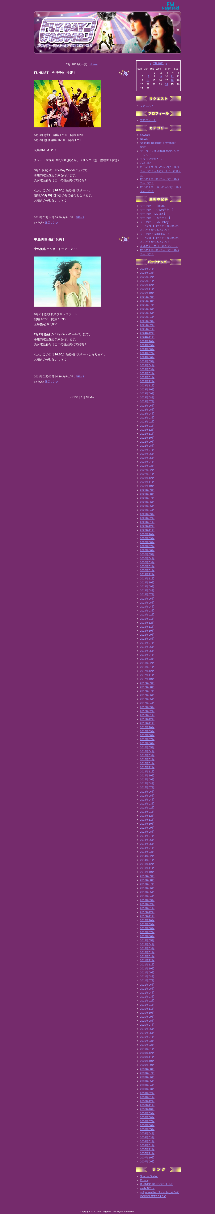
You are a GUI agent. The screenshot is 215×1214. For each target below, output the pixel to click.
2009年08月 (147, 1069)
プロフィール (148, 120)
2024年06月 (147, 357)
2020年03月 (147, 562)
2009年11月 (147, 1057)
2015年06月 (147, 791)
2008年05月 (147, 1129)
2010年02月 (147, 1044)
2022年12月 (147, 429)
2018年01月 (147, 667)
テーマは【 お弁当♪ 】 (155, 217)
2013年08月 (147, 880)
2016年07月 (147, 739)
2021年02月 (147, 518)
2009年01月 (147, 1097)
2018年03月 (147, 658)
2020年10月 (147, 534)
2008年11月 (147, 1105)
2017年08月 (147, 687)
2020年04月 (147, 558)
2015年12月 (147, 767)
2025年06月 (147, 309)
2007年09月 (147, 1161)
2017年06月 (147, 695)
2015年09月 (147, 779)
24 (166, 84)
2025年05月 (147, 313)
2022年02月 (147, 470)
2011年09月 (147, 972)
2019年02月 (147, 614)
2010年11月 (147, 1008)
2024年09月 (147, 345)
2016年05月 (147, 747)
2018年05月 (147, 650)
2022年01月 (147, 473)
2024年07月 (147, 353)
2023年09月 (147, 393)
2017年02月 (147, 711)
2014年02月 (147, 856)
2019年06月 (147, 598)
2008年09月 (147, 1113)
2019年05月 (147, 602)
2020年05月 (147, 554)
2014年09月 (147, 827)
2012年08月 (147, 928)
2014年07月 (147, 835)
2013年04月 (147, 896)
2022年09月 (147, 441)
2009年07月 (147, 1073)
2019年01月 (147, 618)
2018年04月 (147, 654)
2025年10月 (147, 292)
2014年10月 (147, 823)
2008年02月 (147, 1141)
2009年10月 (147, 1060)
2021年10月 (147, 485)
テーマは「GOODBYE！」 (156, 234)
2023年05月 (147, 409)
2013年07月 (147, 884)
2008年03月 (147, 1137)
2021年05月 (147, 506)
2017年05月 (147, 699)
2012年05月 (147, 940)
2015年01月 (147, 811)
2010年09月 (147, 1016)
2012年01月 (147, 956)
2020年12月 (147, 526)
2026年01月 (147, 280)
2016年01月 (147, 763)
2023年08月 (147, 397)
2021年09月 (147, 490)
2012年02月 (147, 952)
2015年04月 (147, 799)
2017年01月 (147, 715)
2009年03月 (147, 1089)
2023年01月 (147, 425)
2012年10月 (147, 920)
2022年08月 (147, 445)
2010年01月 (147, 1049)
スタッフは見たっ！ (152, 159)
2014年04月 (147, 847)
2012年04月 (147, 944)
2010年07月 (147, 1024)
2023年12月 (147, 381)
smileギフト (147, 1188)
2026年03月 (147, 272)
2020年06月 (147, 550)
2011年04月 (147, 992)
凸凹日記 (145, 163)
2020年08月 (147, 542)
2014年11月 (147, 819)
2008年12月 (147, 1101)
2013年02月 (147, 904)
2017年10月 (147, 678)
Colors (144, 1180)
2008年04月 (147, 1133)
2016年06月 (147, 743)
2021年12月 (147, 477)
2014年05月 (147, 843)
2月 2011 (158, 63)
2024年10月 (147, 341)
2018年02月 (147, 663)
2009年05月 (147, 1081)
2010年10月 (147, 1012)
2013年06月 (147, 888)
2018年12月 (147, 622)
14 (148, 80)
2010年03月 (147, 1040)
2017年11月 (147, 674)
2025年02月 (147, 325)
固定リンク (51, 222)
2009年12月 (147, 1053)
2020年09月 (147, 538)
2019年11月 (147, 578)
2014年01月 (147, 860)
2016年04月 (147, 751)
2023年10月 (147, 389)
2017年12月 (147, 670)
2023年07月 (147, 401)
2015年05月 (147, 795)
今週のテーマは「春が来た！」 (159, 246)
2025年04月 (147, 317)
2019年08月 (147, 590)
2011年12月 (147, 960)
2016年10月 (147, 727)
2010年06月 (147, 1028)
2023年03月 (147, 417)
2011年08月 (147, 976)
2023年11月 (147, 385)
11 (172, 76)
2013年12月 (147, 863)
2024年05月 (147, 361)
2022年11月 (147, 433)
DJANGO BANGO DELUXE (156, 1184)
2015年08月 (147, 783)
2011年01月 (147, 1004)
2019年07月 (147, 594)
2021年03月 (147, 514)
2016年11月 (147, 723)
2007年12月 (147, 1149)
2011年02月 (147, 1000)
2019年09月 (147, 586)
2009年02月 (147, 1093)
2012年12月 (147, 912)
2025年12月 (147, 284)
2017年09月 (147, 683)
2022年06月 (147, 453)
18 (172, 80)
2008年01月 (147, 1145)
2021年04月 (147, 510)
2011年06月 (147, 984)
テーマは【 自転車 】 (155, 205)
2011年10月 (147, 968)
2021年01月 (147, 522)
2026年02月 (147, 277)
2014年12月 (147, 815)
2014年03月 (147, 851)
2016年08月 (147, 735)
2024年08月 (147, 349)
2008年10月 (147, 1109)
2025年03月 (147, 321)
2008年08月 (147, 1117)
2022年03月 (147, 465)
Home (93, 64)
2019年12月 (147, 574)
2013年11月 (147, 867)
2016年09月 (147, 731)
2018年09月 (147, 634)
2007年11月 (147, 1153)
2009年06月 (147, 1077)
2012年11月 (147, 916)
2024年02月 (147, 373)
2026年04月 (147, 268)
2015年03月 (147, 803)
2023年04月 (147, 413)
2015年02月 (147, 807)
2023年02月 (147, 421)
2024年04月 (147, 365)
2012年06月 (147, 936)
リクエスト (147, 105)
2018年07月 (147, 642)
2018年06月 (147, 646)
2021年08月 (147, 494)
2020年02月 (147, 566)
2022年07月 (147, 449)
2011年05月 (147, 988)
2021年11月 (147, 481)
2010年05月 (147, 1032)
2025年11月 (147, 288)
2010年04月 (147, 1036)
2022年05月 (147, 457)
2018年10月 (147, 630)
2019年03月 (147, 610)
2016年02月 (147, 759)
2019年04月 (147, 606)
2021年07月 (147, 498)
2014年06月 (147, 839)
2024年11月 (147, 337)
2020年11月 (147, 530)
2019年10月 (147, 582)
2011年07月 (147, 980)
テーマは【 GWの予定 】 (157, 209)
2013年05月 (147, 892)
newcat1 (145, 134)
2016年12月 (147, 719)
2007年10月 (147, 1157)
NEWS (80, 217)
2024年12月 (147, 333)
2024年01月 (147, 377)
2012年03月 (147, 948)
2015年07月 (147, 787)
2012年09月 (147, 924)
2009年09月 (147, 1064)
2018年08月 (147, 638)
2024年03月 (147, 369)
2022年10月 (147, 437)
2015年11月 (147, 771)
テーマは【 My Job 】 (153, 213)
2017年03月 (147, 707)
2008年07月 (147, 1121)
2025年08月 (147, 301)
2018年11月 (147, 626)
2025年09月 (147, 297)
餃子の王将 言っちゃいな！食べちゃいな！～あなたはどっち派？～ (160, 170)
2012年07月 (147, 932)
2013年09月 (147, 876)
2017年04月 (147, 703)
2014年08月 (147, 831)
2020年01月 (147, 570)
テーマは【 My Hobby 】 (157, 222)
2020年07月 (147, 546)
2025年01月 (147, 329)
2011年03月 (147, 996)
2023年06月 (147, 405)
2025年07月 (147, 305)
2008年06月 (147, 1125)
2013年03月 (147, 900)
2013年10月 (147, 871)
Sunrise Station (149, 1176)
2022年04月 (147, 461)
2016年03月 (147, 755)
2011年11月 (147, 964)
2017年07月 (147, 691)
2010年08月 (147, 1020)
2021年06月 (147, 502)
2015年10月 (147, 775)
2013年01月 (147, 908)
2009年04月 (147, 1085)
